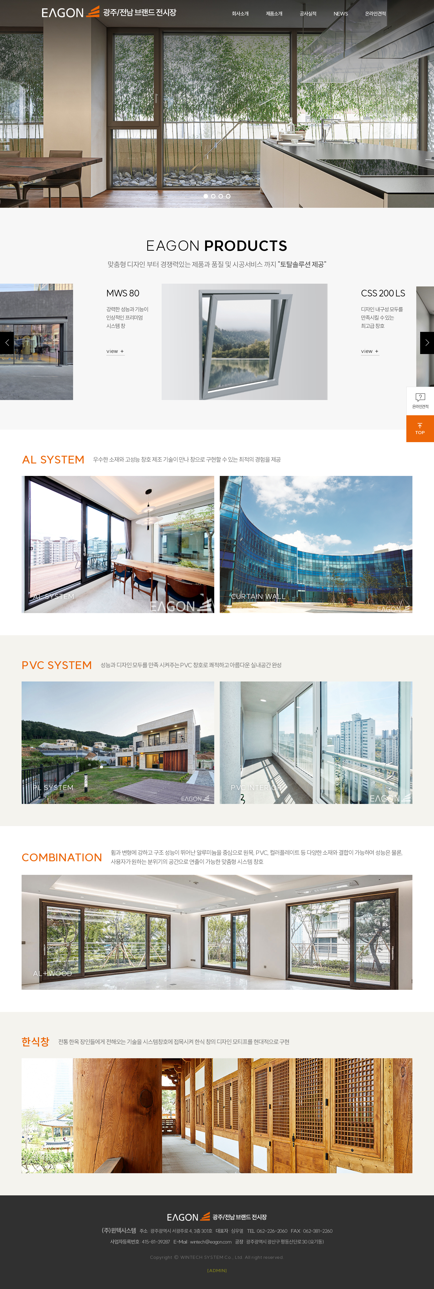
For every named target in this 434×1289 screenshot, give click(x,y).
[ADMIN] (217, 1270)
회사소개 (240, 14)
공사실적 (308, 14)
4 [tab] (228, 196)
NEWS (341, 14)
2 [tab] (213, 196)
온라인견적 (420, 401)
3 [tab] (220, 196)
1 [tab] (205, 196)
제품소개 (274, 14)
